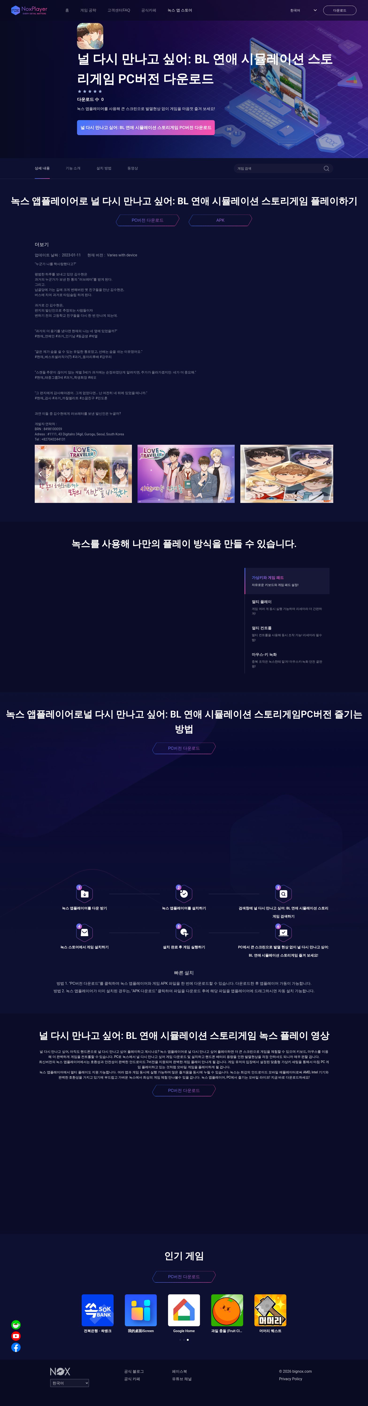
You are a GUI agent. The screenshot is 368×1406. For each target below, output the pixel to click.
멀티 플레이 (262, 602)
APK (220, 220)
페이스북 (179, 1371)
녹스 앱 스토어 (180, 10)
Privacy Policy (290, 1379)
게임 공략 (88, 10)
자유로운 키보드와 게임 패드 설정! (275, 585)
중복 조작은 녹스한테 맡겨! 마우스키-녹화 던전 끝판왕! (287, 664)
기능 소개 (73, 168)
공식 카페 (132, 1379)
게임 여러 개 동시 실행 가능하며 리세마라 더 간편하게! (287, 611)
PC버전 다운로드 (148, 220)
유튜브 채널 (182, 1379)
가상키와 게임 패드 (268, 577)
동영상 (132, 168)
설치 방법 (103, 168)
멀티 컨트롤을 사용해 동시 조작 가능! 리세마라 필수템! (287, 637)
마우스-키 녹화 (264, 654)
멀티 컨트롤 (262, 628)
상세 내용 (42, 168)
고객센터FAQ (118, 10)
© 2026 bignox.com (295, 1371)
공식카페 (148, 10)
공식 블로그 (134, 1371)
